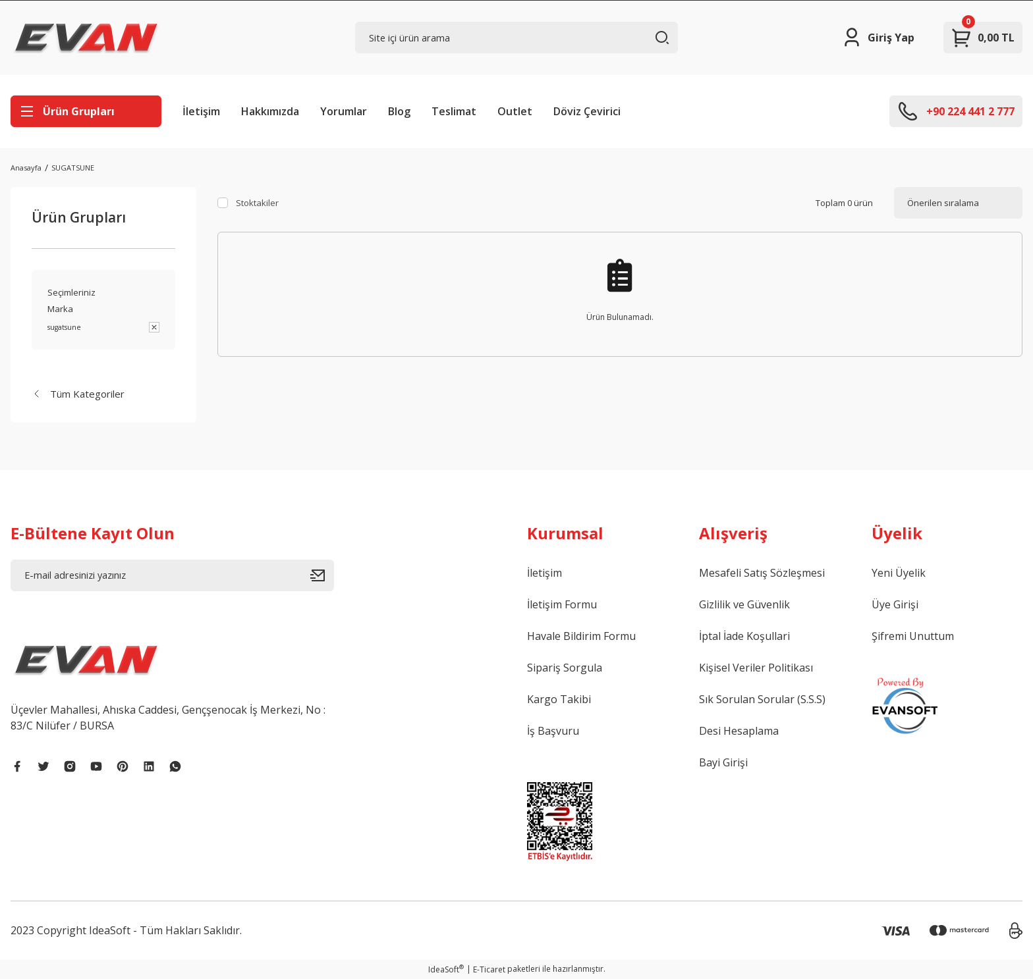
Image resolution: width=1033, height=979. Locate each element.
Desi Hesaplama (739, 731)
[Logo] (86, 37)
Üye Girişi (895, 604)
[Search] (517, 37)
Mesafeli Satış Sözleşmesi (762, 573)
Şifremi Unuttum (913, 636)
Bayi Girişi (723, 762)
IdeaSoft (446, 969)
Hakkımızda (270, 111)
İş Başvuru (553, 731)
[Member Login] (877, 37)
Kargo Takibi (559, 699)
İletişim (201, 111)
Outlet (514, 111)
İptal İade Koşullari (744, 636)
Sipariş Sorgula (564, 667)
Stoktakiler (257, 203)
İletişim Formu (562, 604)
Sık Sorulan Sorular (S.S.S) (762, 699)
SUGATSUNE (72, 167)
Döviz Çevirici (587, 111)
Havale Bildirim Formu (581, 636)
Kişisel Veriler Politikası (756, 667)
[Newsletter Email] (172, 575)
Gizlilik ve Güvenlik (744, 604)
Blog (399, 111)
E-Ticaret (489, 969)
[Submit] (322, 575)
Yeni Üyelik (899, 573)
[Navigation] (86, 111)
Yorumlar (343, 111)
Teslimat (454, 111)
